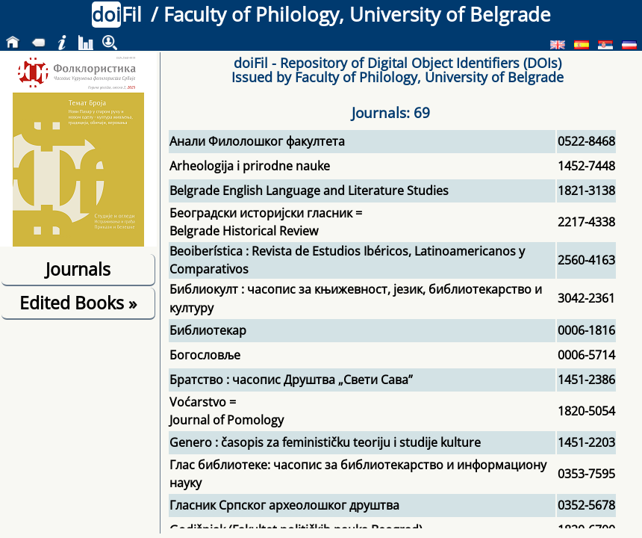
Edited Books (78, 303)
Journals (78, 269)
